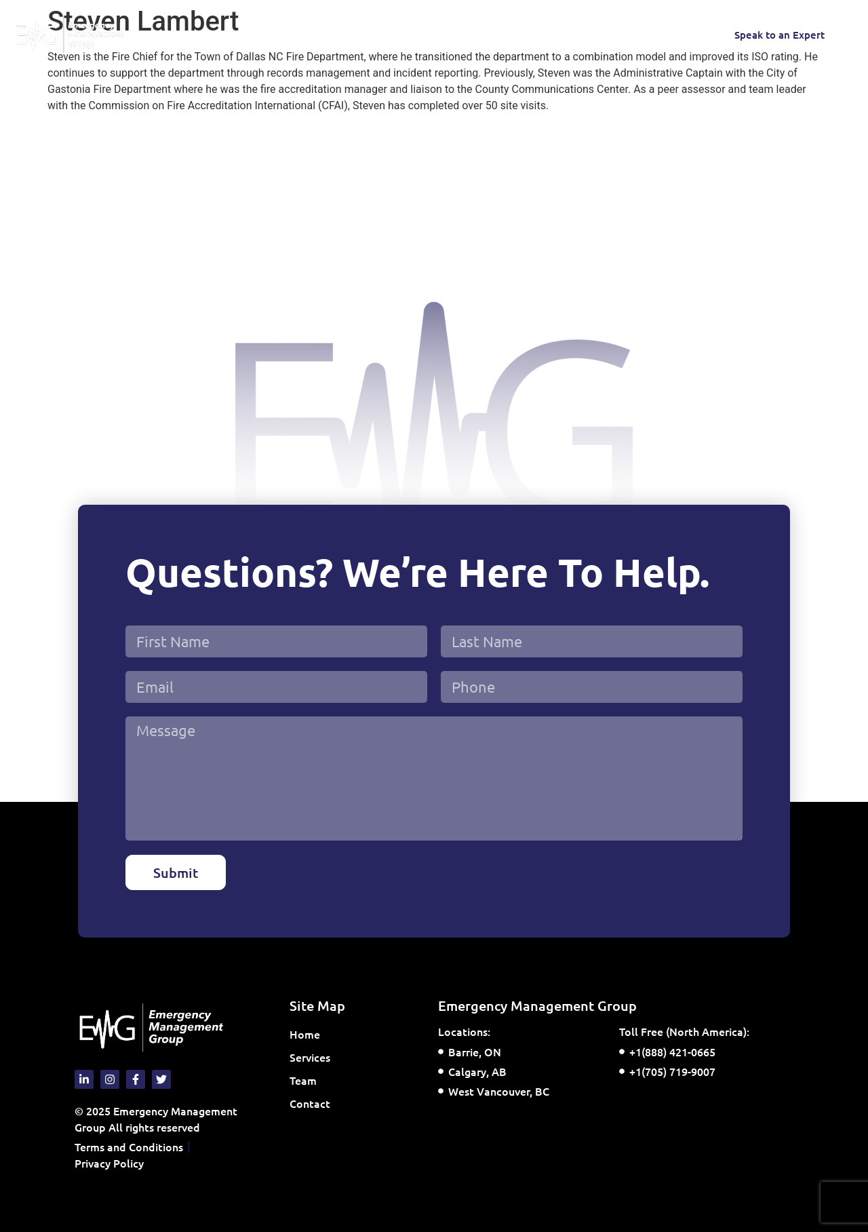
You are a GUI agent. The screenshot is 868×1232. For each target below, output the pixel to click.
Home (201, 34)
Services (266, 34)
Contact (383, 34)
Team (329, 34)
